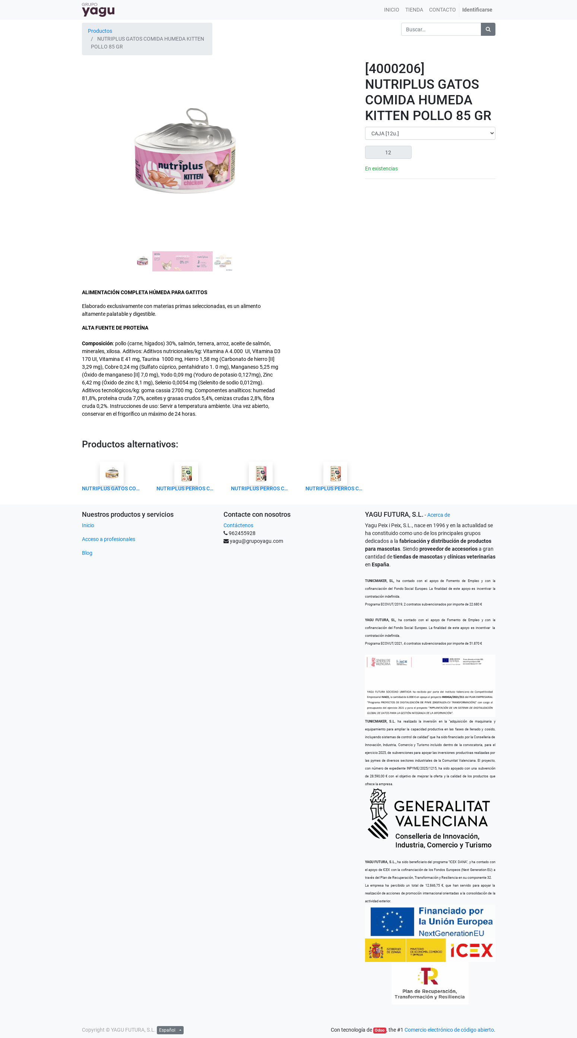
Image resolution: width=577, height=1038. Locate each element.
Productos (100, 31)
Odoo (379, 1030)
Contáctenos (238, 525)
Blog (87, 553)
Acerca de (438, 515)
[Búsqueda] (488, 29)
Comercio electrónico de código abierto (449, 1030)
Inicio (88, 525)
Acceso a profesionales (108, 539)
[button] (97, 135)
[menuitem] (391, 10)
